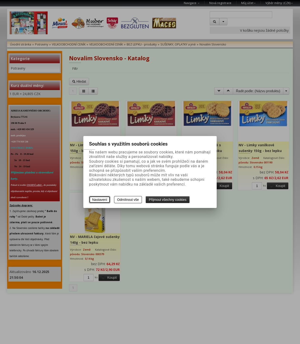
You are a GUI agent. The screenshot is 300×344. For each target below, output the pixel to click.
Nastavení (99, 200)
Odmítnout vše (128, 200)
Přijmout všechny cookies (167, 200)
